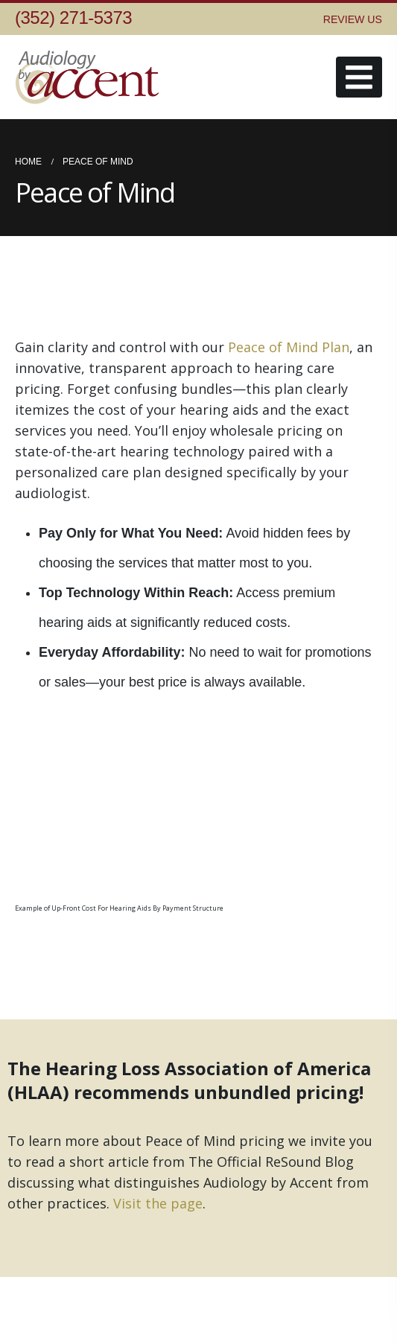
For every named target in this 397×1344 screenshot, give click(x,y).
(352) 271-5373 (73, 17)
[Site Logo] (89, 77)
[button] (359, 77)
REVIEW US (352, 19)
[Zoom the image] (164, 737)
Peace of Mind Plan (288, 347)
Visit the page (158, 1203)
